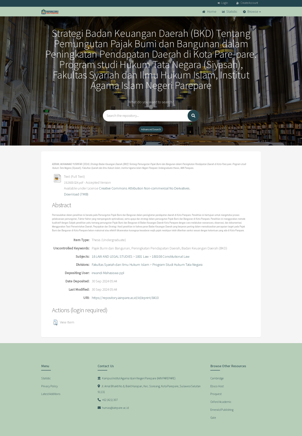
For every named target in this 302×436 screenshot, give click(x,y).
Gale (213, 417)
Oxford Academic (221, 402)
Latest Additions (50, 394)
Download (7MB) (76, 194)
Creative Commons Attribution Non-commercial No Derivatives (144, 188)
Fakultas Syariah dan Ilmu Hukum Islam (120, 264)
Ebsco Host (217, 386)
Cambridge (217, 378)
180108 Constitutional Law (170, 256)
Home (209, 11)
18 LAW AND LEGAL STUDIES (112, 256)
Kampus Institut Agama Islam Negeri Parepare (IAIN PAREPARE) (136, 378)
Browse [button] (252, 11)
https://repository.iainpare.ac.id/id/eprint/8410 (125, 297)
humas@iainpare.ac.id (113, 408)
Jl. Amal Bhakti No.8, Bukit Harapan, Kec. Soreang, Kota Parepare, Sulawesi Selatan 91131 (149, 389)
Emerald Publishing (221, 410)
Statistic (229, 11)
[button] (55, 322)
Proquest (215, 394)
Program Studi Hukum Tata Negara (177, 264)
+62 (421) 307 (108, 400)
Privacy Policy (49, 386)
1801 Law (142, 256)
